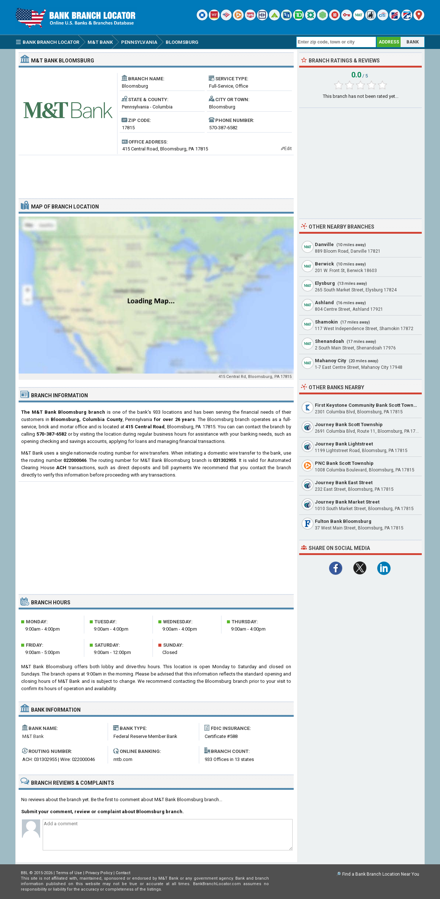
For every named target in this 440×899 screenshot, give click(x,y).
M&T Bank (33, 736)
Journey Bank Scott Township (349, 424)
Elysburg (325, 283)
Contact (123, 873)
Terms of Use (69, 873)
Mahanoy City (330, 360)
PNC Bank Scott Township (344, 463)
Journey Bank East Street (344, 482)
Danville (324, 244)
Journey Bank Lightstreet (344, 444)
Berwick (324, 264)
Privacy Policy (98, 873)
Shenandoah (329, 341)
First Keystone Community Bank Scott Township (369, 405)
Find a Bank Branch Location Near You (380, 874)
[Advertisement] (156, 173)
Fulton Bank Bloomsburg (343, 521)
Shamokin (326, 322)
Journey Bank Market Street (347, 502)
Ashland (324, 302)
